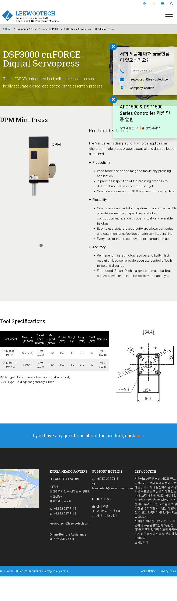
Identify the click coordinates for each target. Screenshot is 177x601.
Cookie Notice (147, 571)
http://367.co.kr (62, 539)
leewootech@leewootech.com (148, 79)
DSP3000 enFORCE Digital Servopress (70, 29)
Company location (142, 88)
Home (7, 29)
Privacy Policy (168, 571)
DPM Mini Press (104, 29)
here (141, 435)
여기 (138, 128)
